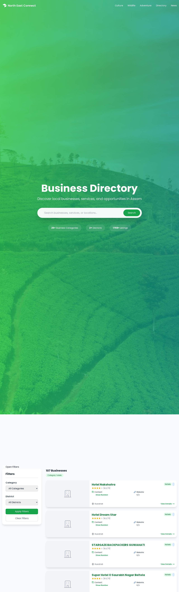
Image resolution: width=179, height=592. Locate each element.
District (10, 496)
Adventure (145, 5)
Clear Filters (22, 518)
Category (11, 482)
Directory (161, 5)
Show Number (102, 495)
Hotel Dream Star (104, 515)
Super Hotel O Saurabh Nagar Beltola (118, 575)
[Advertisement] (89, 444)
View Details (168, 504)
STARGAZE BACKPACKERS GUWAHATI (118, 545)
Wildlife (131, 5)
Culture (119, 5)
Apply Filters (22, 511)
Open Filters (10, 467)
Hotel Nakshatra (103, 484)
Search (132, 212)
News (174, 5)
